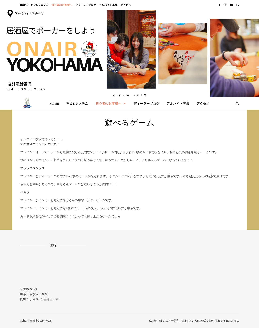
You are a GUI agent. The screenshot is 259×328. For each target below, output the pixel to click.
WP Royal (45, 320)
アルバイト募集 (108, 5)
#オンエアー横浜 (168, 320)
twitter (153, 320)
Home (24, 5)
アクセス (125, 5)
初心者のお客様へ (61, 5)
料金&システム (40, 5)
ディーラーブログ (85, 5)
